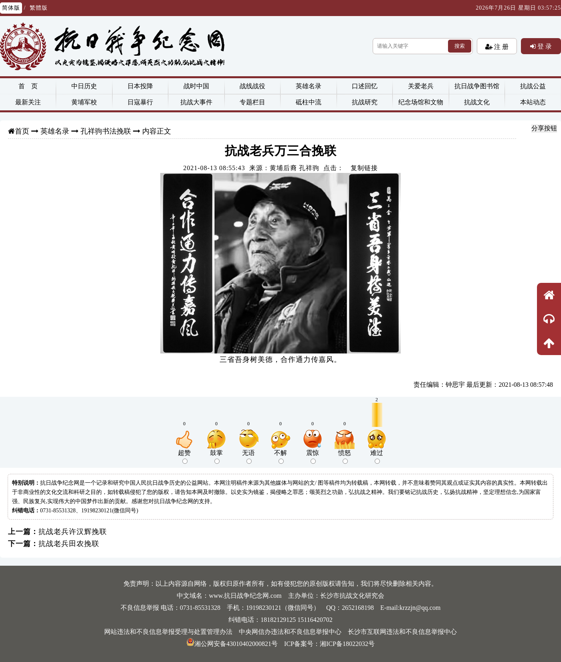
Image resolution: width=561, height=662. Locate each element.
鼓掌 (216, 456)
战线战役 (252, 86)
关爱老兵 (421, 86)
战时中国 (196, 86)
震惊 (312, 456)
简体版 (11, 8)
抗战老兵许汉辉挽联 (72, 532)
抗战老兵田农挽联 (68, 544)
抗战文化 (477, 102)
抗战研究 (364, 102)
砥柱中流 (308, 102)
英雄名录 (308, 86)
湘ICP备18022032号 (347, 643)
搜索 (459, 46)
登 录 (544, 46)
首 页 (28, 86)
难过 (376, 456)
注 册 (500, 46)
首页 (22, 131)
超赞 (184, 456)
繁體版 (39, 8)
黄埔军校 (84, 102)
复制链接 (364, 167)
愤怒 (344, 456)
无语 (248, 456)
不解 (280, 456)
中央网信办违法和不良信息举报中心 (290, 631)
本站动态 (533, 102)
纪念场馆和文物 (420, 102)
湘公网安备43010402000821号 (232, 643)
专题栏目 (252, 102)
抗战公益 (533, 86)
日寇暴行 (140, 102)
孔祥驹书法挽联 (106, 131)
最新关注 (28, 102)
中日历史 (84, 86)
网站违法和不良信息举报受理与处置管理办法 (168, 631)
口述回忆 (364, 86)
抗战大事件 (196, 102)
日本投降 (140, 86)
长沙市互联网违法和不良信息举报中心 (402, 631)
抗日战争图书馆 (476, 86)
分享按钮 (544, 128)
